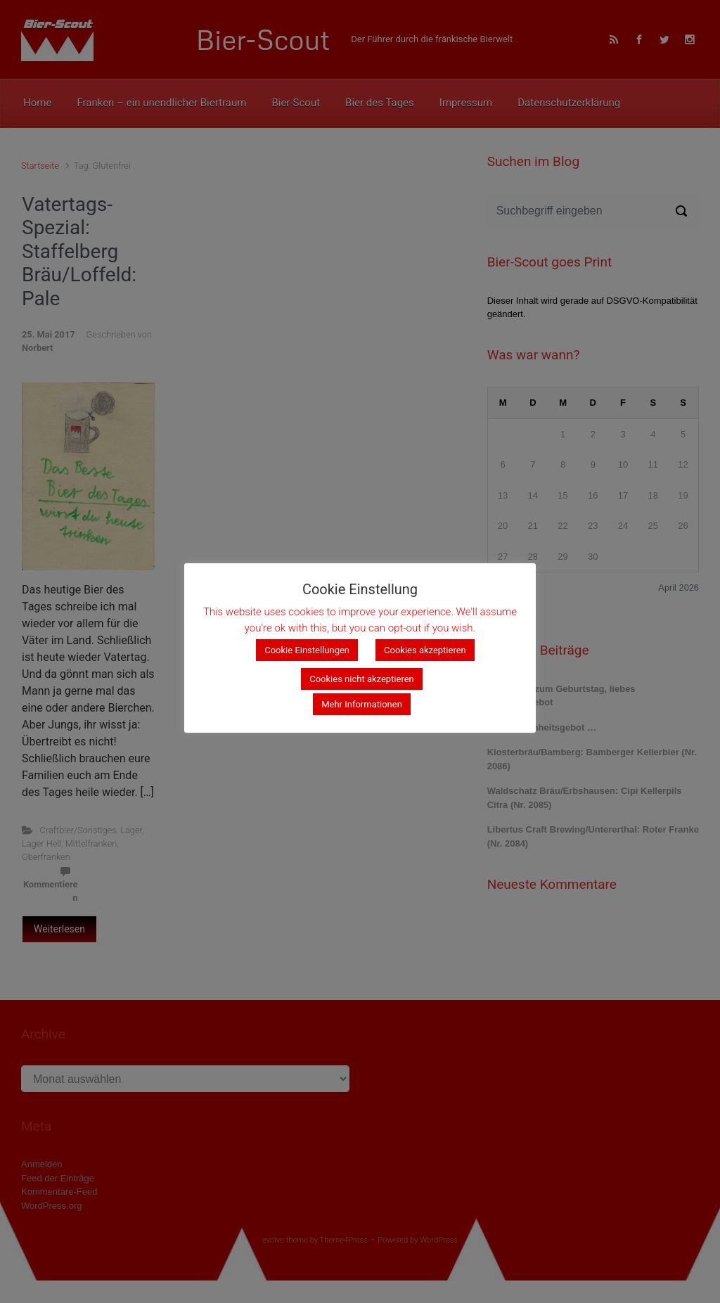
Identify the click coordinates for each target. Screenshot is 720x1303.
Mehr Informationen (361, 704)
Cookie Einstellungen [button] (306, 650)
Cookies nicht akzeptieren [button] (361, 679)
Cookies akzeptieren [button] (425, 650)
